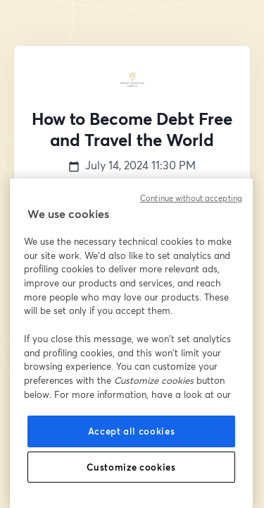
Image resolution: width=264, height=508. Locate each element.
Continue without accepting (191, 198)
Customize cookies (131, 467)
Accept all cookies (131, 431)
